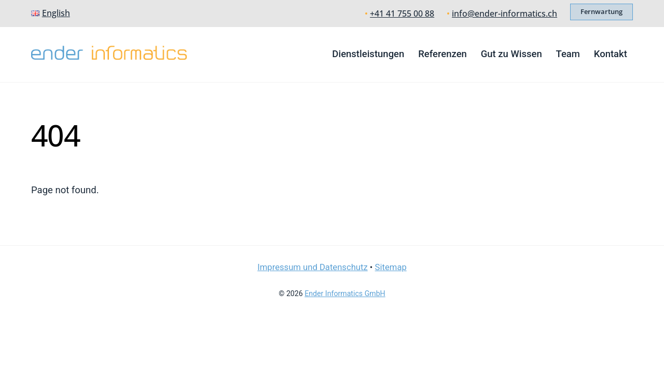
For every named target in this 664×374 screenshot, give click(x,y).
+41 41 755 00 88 (402, 13)
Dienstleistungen (368, 54)
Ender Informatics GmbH (345, 293)
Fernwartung (601, 11)
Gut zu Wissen (511, 54)
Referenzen (442, 54)
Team (568, 54)
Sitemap (391, 267)
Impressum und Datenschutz (312, 267)
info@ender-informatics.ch (504, 13)
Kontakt (610, 54)
